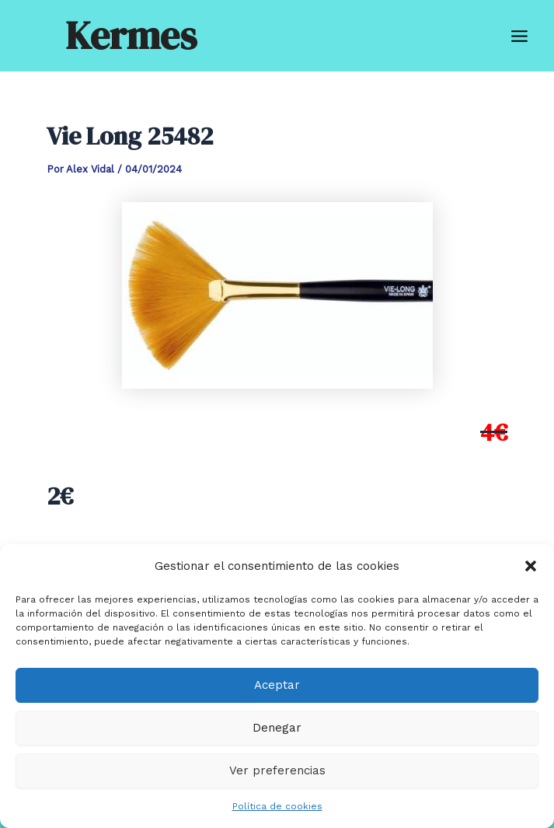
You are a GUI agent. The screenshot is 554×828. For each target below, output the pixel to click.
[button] (530, 566)
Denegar (277, 728)
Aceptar (277, 685)
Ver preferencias (277, 770)
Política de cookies (277, 806)
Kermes (131, 35)
